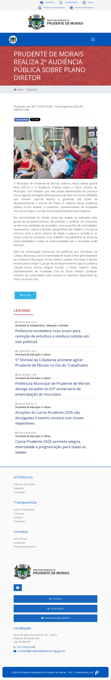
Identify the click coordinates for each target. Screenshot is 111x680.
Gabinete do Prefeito (24, 484)
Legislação (19, 488)
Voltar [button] (25, 295)
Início (18, 89)
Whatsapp (51, 120)
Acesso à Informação (24, 509)
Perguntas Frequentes (25, 546)
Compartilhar (21, 120)
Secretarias (19, 492)
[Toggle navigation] (93, 39)
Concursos (19, 513)
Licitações (18, 517)
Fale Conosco (20, 538)
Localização (19, 542)
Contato (55, 598)
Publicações (20, 521)
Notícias (32, 89)
